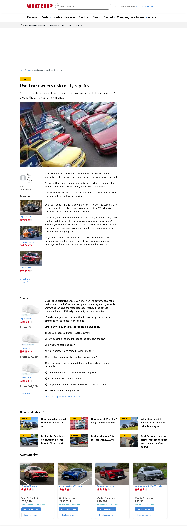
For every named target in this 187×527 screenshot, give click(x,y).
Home (22, 70)
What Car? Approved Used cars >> (62, 396)
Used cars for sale (65, 17)
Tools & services (128, 6)
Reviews (33, 17)
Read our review (30, 515)
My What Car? (148, 6)
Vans (114, 6)
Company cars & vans (132, 17)
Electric (85, 17)
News (98, 17)
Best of (110, 17)
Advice (153, 17)
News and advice (32, 412)
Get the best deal (31, 509)
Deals (46, 17)
